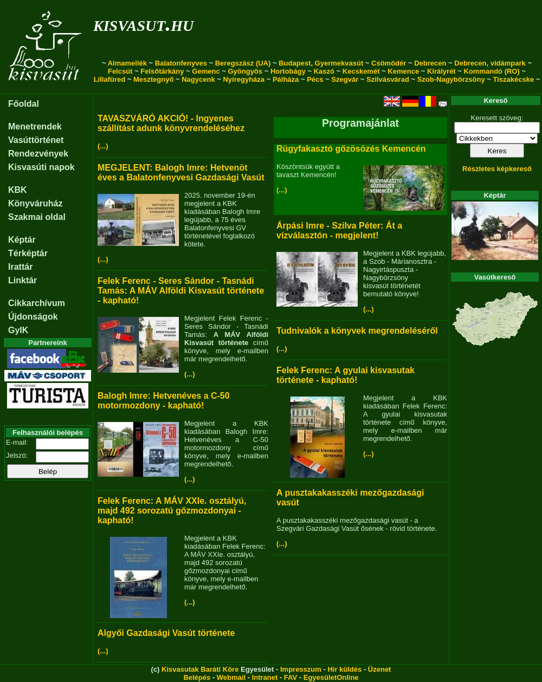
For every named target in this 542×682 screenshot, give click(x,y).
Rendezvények (38, 153)
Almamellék (127, 63)
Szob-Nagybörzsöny (451, 79)
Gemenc (206, 71)
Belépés (196, 677)
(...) (103, 146)
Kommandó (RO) (492, 71)
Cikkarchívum (36, 303)
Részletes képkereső (497, 169)
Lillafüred (110, 79)
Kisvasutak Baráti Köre (200, 669)
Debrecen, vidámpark (490, 63)
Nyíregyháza (243, 79)
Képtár (22, 239)
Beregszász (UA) (243, 63)
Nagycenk (198, 79)
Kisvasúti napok (41, 167)
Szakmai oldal (37, 217)
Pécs (315, 79)
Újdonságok (33, 316)
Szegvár (344, 79)
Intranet (265, 677)
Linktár (22, 280)
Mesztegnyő (153, 79)
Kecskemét (361, 71)
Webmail (231, 677)
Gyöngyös (245, 71)
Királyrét (441, 71)
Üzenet (379, 669)
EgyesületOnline (331, 677)
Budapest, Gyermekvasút (321, 63)
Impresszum (300, 669)
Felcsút (120, 71)
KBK (17, 189)
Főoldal (23, 103)
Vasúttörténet (35, 140)
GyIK (18, 330)
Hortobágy (288, 71)
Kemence (403, 71)
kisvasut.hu (143, 23)
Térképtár (28, 253)
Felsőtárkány (162, 71)
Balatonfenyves (181, 63)
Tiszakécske (513, 79)
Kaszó (324, 71)
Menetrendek (35, 126)
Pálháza (286, 79)
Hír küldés (344, 669)
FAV (290, 677)
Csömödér (388, 63)
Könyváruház (35, 203)
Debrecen (430, 63)
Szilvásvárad (387, 79)
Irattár (20, 266)
